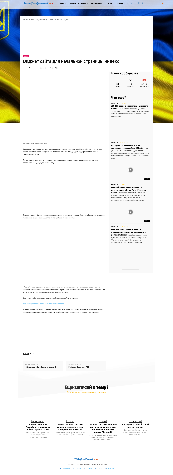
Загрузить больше (131, 268)
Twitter (100, 468)
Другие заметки (37, 421)
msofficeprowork (31, 68)
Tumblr (89, 468)
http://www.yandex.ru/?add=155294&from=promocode (43, 304)
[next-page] (88, 446)
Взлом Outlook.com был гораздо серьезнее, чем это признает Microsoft (70, 427)
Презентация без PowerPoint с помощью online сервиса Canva (38, 427)
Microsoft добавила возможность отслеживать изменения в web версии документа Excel (128, 232)
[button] (163, 3)
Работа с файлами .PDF (78, 367)
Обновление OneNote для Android (40, 367)
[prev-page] (83, 446)
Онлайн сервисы (35, 354)
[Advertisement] (86, 38)
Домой (25, 20)
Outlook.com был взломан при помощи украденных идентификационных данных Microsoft (103, 428)
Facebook (66, 468)
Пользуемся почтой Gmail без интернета (135, 425)
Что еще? (118, 97)
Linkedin (78, 468)
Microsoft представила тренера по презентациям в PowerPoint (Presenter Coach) (128, 190)
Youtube (111, 468)
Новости (32, 20)
